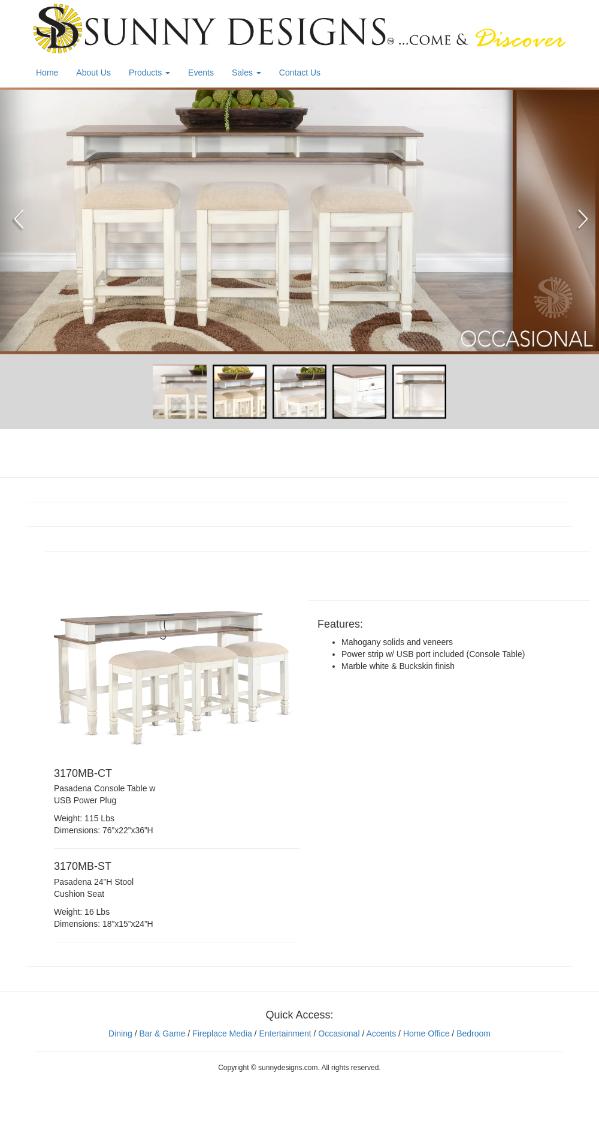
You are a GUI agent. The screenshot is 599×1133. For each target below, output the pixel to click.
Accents (381, 1033)
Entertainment (285, 1033)
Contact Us (299, 72)
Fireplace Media (221, 1033)
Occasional (338, 1033)
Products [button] (149, 72)
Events (201, 72)
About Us (93, 72)
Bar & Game (162, 1033)
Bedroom (473, 1033)
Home (47, 72)
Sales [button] (246, 72)
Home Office (426, 1033)
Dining (120, 1033)
